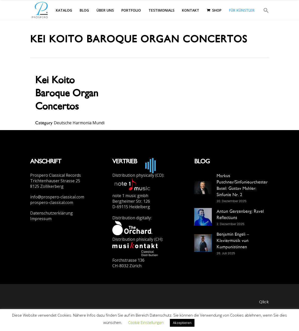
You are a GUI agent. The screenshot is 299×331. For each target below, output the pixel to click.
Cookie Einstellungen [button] (146, 322)
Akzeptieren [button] (182, 322)
